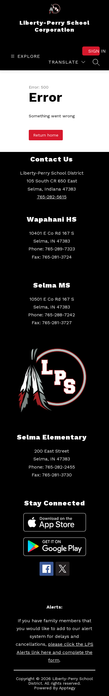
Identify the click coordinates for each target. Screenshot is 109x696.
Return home (45, 135)
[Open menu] (24, 56)
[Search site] (96, 62)
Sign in (94, 51)
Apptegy (67, 688)
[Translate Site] (67, 62)
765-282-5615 (52, 197)
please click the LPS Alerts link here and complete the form (55, 652)
